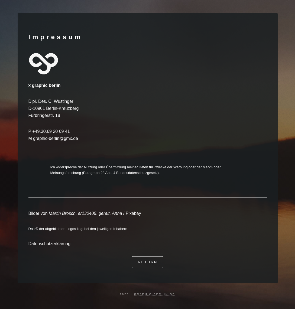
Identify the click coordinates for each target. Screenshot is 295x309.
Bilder (34, 213)
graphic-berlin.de (154, 293)
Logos (71, 229)
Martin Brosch (62, 213)
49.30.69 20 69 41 (52, 131)
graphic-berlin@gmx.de (55, 138)
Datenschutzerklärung (49, 243)
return (148, 262)
